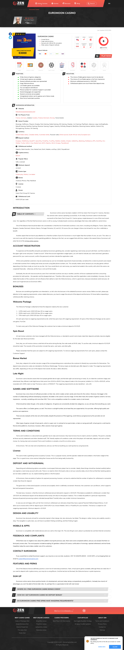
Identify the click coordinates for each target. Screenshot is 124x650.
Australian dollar (44, 135)
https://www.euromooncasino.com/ (25, 112)
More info (101, 647)
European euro (85, 135)
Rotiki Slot (22, 633)
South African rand (75, 135)
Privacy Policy (102, 624)
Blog (78, 4)
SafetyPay (75, 141)
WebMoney (25, 141)
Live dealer (31, 174)
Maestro (48, 143)
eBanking (81, 141)
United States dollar (22, 135)
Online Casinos (42, 4)
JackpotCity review (41, 627)
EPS (94, 141)
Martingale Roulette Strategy (83, 621)
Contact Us (102, 627)
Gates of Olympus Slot (22, 621)
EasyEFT (32, 141)
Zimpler (68, 141)
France (18, 118)
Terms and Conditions (102, 621)
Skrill (53, 143)
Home (14, 9)
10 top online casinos (31, 241)
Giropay (57, 143)
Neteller (57, 141)
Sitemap (102, 630)
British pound (63, 135)
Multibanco (88, 141)
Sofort (28, 143)
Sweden (34, 118)
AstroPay (99, 141)
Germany (23, 118)
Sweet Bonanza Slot (22, 624)
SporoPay (39, 141)
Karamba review (41, 630)
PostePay (45, 141)
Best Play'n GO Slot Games (61, 621)
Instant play (19, 174)
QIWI (43, 143)
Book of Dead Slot (22, 627)
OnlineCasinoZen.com (70, 642)
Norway (52, 118)
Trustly (23, 143)
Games (56, 4)
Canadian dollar (33, 135)
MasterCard (37, 143)
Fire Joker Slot (22, 630)
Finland (40, 118)
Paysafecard (65, 143)
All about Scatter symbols (83, 624)
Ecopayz (18, 141)
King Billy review (41, 621)
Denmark (46, 118)
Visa (31, 143)
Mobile (26, 174)
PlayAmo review (41, 624)
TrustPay (52, 141)
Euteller (63, 141)
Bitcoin (18, 156)
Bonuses (67, 4)
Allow (115, 647)
